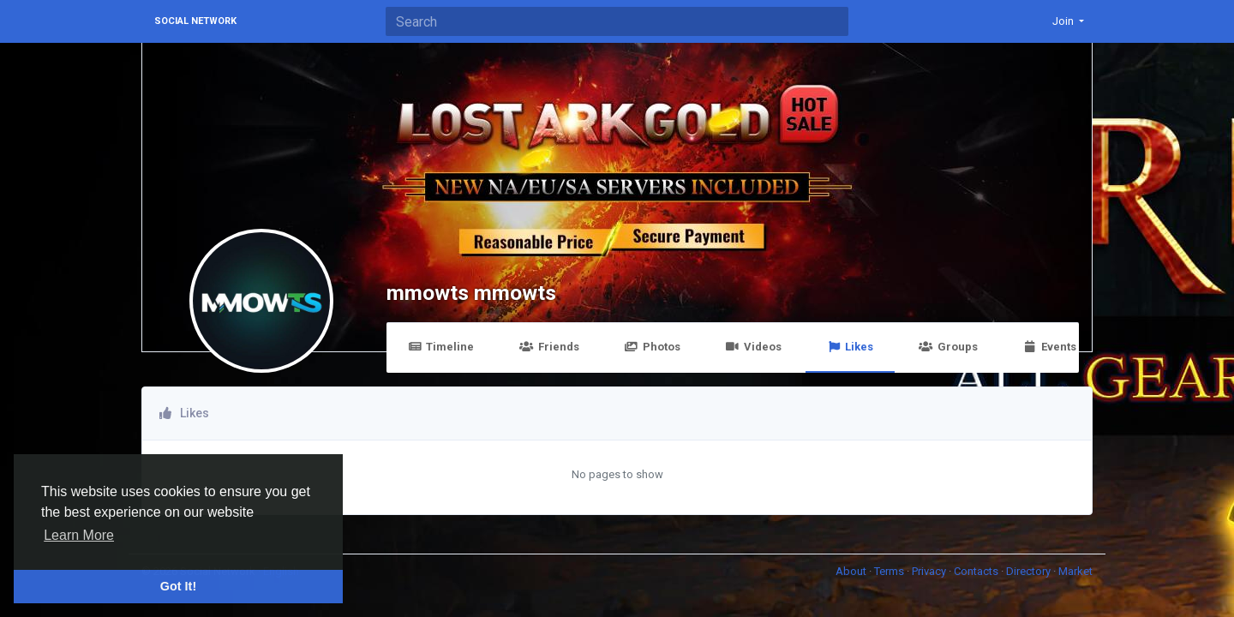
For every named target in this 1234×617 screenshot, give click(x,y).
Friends (548, 346)
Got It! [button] (178, 586)
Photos (652, 346)
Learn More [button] (79, 535)
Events (1049, 346)
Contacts (977, 571)
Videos (754, 346)
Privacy (930, 571)
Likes (850, 346)
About (852, 571)
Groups (948, 346)
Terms (890, 571)
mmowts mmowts (471, 292)
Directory (1029, 571)
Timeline (441, 346)
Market (1075, 571)
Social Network (195, 21)
